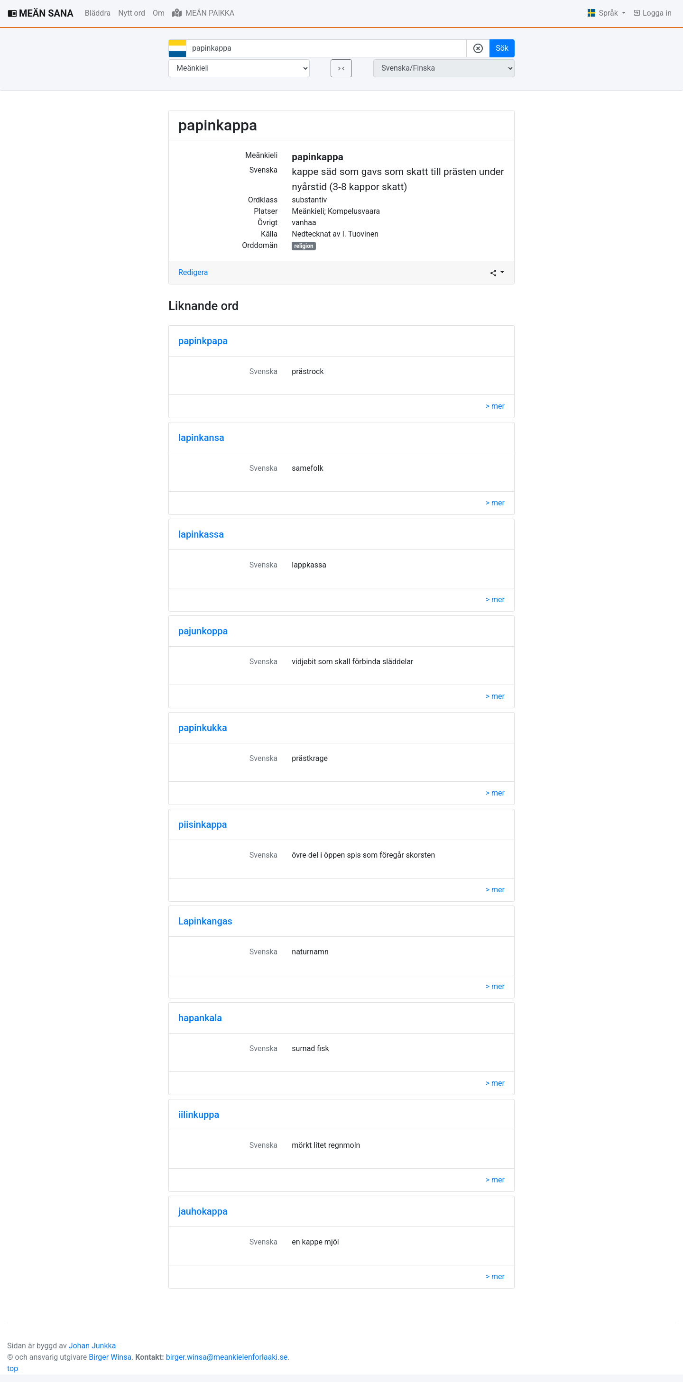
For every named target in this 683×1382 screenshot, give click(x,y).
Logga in (652, 13)
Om (159, 13)
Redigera (193, 272)
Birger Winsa (110, 1357)
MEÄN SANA (41, 13)
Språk (604, 13)
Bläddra (98, 13)
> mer (495, 406)
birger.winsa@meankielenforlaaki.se (227, 1357)
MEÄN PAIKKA (203, 13)
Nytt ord (131, 13)
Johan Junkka (92, 1345)
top (12, 1368)
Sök (502, 48)
